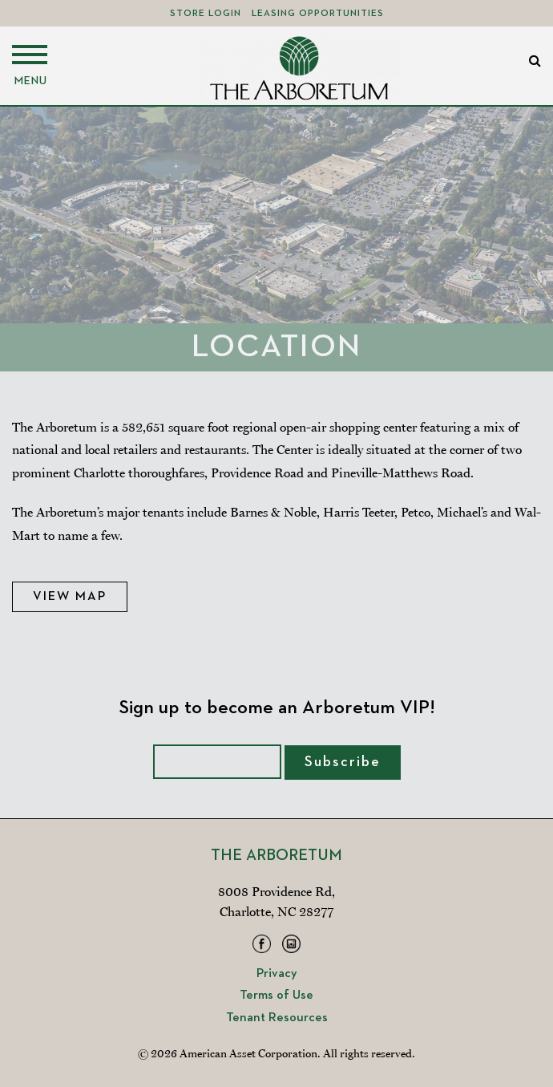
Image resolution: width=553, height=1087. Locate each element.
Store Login (205, 13)
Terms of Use (276, 995)
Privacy (276, 973)
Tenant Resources (277, 1018)
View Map (70, 596)
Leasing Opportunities (318, 13)
